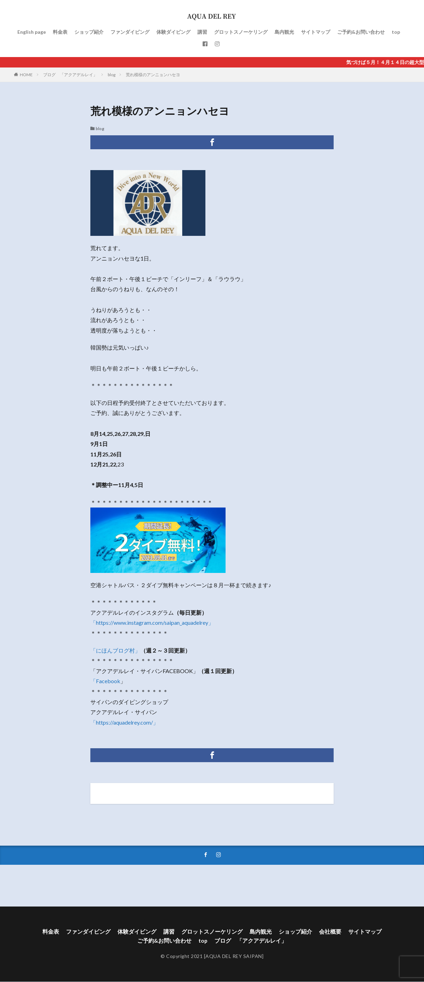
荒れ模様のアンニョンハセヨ (153, 74)
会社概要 (330, 931)
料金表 (60, 32)
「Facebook (105, 681)
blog (111, 74)
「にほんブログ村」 (115, 650)
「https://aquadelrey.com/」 (124, 722)
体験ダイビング (173, 32)
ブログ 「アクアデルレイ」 (70, 74)
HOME (26, 74)
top (396, 32)
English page (31, 32)
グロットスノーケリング (241, 32)
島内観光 (284, 32)
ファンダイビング (130, 32)
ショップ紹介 (89, 32)
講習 (202, 32)
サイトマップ (315, 32)
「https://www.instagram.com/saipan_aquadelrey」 (152, 622)
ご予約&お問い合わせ (361, 32)
